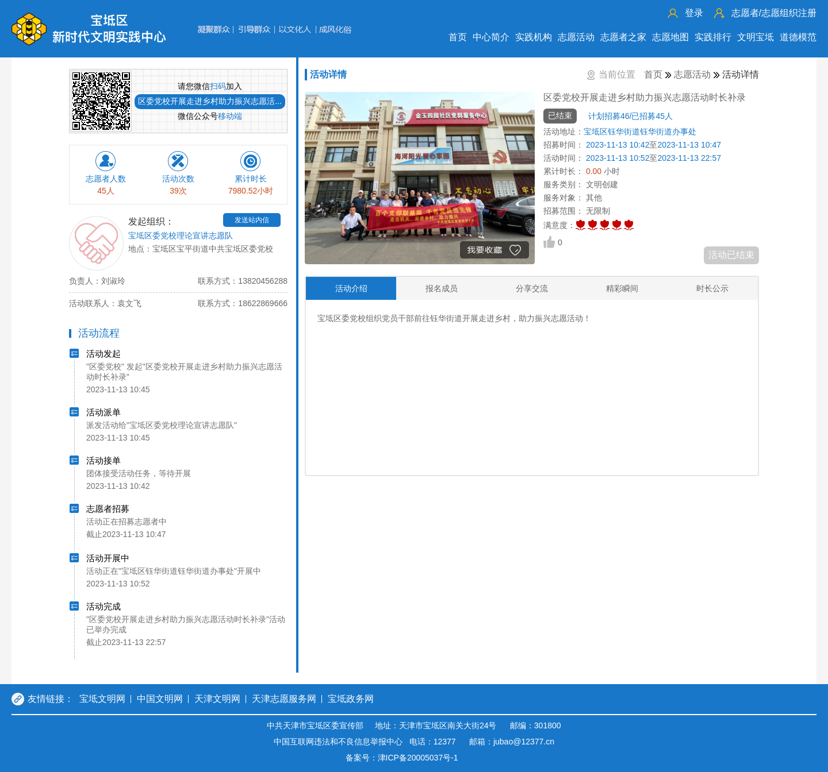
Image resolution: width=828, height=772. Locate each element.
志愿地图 (670, 37)
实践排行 (713, 37)
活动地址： (563, 131)
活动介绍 (351, 288)
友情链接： (51, 699)
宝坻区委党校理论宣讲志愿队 (180, 235)
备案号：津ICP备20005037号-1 (402, 757)
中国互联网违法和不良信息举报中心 (338, 741)
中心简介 (491, 37)
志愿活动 (576, 37)
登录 (694, 13)
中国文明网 (160, 699)
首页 (457, 37)
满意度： (559, 225)
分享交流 (532, 288)
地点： (140, 248)
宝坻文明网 (102, 699)
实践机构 (533, 37)
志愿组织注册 (773, 13)
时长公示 (712, 288)
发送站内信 (252, 220)
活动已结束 (731, 255)
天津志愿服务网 (284, 699)
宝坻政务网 (351, 699)
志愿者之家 (623, 37)
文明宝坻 (755, 37)
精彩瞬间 (622, 288)
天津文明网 (217, 699)
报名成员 (441, 288)
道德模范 (798, 37)
